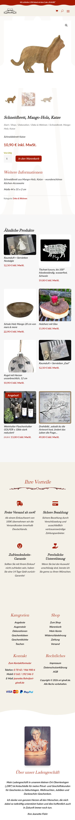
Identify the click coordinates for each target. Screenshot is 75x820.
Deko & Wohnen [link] (39, 125)
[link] (10, 11)
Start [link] (6, 125)
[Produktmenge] (8, 159)
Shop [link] (13, 125)
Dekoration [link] (23, 125)
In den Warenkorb (28, 158)
